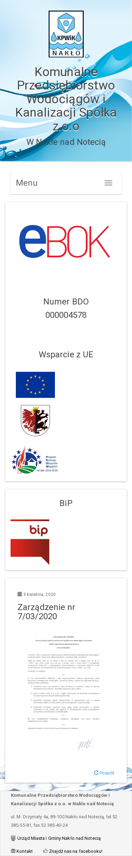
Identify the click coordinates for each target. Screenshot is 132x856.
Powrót (104, 773)
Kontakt (24, 851)
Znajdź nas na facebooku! (75, 851)
